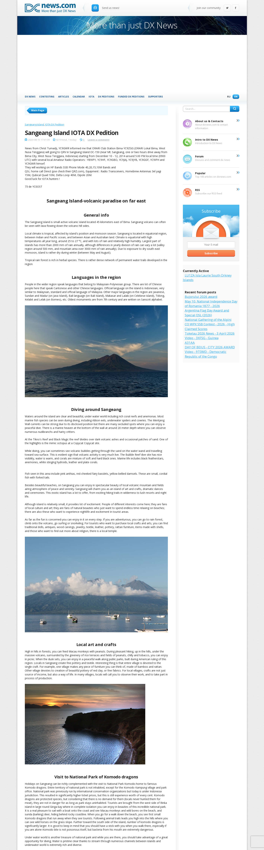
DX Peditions (106, 96)
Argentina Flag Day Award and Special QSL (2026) (207, 312)
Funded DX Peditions (131, 96)
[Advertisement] (132, 63)
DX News (30, 96)
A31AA (190, 342)
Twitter (227, 8)
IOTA (91, 96)
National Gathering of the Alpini (208, 319)
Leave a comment (99, 139)
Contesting (46, 96)
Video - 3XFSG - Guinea (201, 338)
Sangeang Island (34, 124)
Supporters (155, 96)
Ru (228, 96)
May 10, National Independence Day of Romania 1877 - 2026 (211, 303)
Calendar (79, 96)
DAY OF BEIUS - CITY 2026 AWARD (210, 347)
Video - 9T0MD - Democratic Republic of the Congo (205, 354)
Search (234, 109)
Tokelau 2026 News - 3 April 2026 (210, 333)
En (234, 96)
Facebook (235, 8)
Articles (63, 96)
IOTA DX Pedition (54, 124)
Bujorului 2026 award (201, 296)
